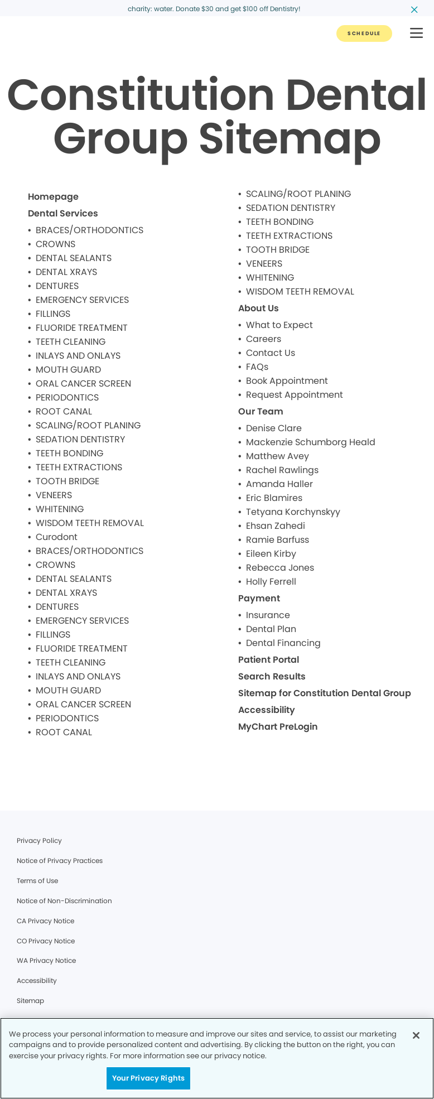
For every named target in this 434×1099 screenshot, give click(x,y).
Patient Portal (268, 659)
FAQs (257, 366)
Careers (263, 338)
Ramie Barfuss (277, 539)
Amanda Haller (279, 484)
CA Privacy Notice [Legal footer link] (45, 921)
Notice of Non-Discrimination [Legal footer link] (64, 900)
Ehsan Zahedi (275, 525)
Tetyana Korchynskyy (293, 511)
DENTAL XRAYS (66, 272)
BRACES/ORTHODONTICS (89, 230)
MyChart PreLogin (278, 726)
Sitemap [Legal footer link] (30, 1000)
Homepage (53, 196)
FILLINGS (53, 313)
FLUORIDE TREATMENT (82, 327)
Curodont (57, 537)
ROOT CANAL (64, 411)
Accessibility (266, 709)
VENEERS (54, 495)
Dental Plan (271, 629)
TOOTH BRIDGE (67, 481)
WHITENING (60, 509)
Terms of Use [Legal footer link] (37, 880)
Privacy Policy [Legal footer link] (39, 840)
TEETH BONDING (69, 453)
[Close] (416, 1035)
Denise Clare (274, 428)
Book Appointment (287, 380)
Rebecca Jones (280, 567)
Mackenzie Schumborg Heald (310, 442)
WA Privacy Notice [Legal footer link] (46, 960)
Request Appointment (294, 394)
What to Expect (279, 325)
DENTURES (57, 285)
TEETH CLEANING (70, 341)
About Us (258, 308)
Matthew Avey (277, 456)
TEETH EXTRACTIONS (79, 467)
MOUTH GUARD (68, 369)
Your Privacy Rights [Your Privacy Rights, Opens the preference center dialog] (148, 1078)
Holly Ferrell (271, 581)
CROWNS (55, 244)
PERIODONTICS (67, 397)
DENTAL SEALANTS (74, 258)
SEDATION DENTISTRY (80, 439)
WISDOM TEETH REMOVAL (90, 523)
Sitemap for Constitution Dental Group (324, 693)
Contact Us (270, 352)
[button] (416, 33)
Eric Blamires (274, 497)
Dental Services (63, 213)
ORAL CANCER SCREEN (83, 383)
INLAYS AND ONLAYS (78, 355)
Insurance (268, 615)
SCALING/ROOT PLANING (88, 425)
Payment (259, 598)
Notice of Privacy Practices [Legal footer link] (60, 860)
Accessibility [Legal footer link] (37, 980)
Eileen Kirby (271, 553)
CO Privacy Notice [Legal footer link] (46, 941)
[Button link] (364, 33)
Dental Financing (283, 643)
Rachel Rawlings (282, 470)
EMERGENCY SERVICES (82, 299)
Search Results (272, 676)
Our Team (260, 411)
